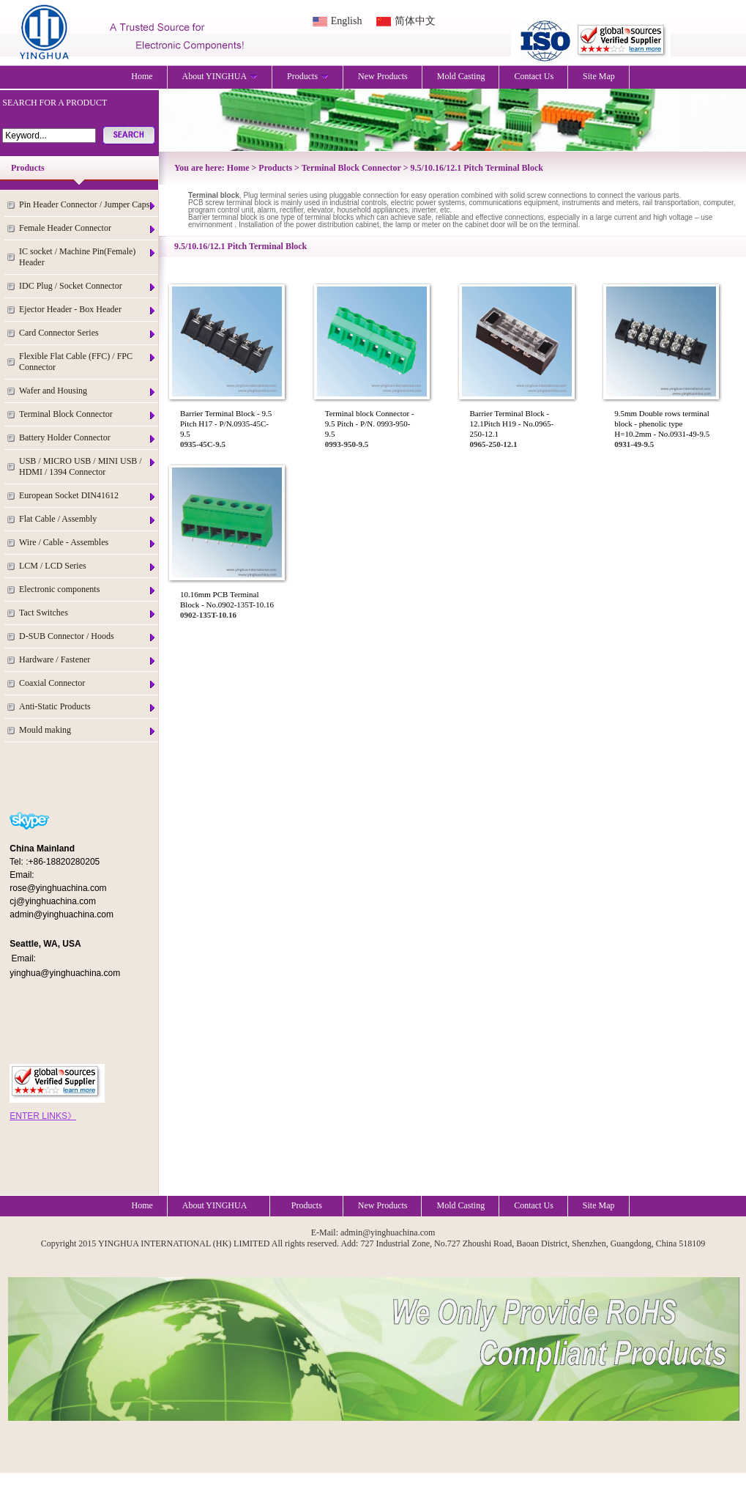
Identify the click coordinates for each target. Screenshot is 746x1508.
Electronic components (88, 589)
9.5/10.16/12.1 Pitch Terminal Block (477, 168)
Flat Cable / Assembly (88, 519)
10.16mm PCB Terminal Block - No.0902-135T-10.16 (227, 599)
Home (141, 76)
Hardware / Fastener (88, 659)
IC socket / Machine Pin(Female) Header (88, 256)
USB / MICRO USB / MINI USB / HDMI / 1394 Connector (88, 466)
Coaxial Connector (88, 683)
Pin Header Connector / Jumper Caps (88, 204)
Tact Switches (88, 612)
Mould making (88, 730)
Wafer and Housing (88, 390)
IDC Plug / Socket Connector (88, 286)
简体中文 (415, 20)
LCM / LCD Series (88, 566)
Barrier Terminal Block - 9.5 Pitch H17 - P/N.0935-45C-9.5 (226, 423)
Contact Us (533, 76)
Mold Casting (461, 76)
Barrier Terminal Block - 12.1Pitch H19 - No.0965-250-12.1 (512, 423)
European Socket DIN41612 (88, 495)
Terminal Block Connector (88, 414)
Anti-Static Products (88, 706)
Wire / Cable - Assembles (88, 542)
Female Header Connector (88, 228)
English (346, 20)
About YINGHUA (220, 76)
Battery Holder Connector (88, 437)
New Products (383, 76)
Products (308, 76)
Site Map (599, 76)
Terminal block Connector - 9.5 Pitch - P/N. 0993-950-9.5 (369, 423)
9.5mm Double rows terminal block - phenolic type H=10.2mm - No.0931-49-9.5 (661, 423)
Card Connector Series (88, 333)
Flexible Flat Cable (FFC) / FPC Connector (88, 361)
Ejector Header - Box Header (88, 309)
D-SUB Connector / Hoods (88, 636)
